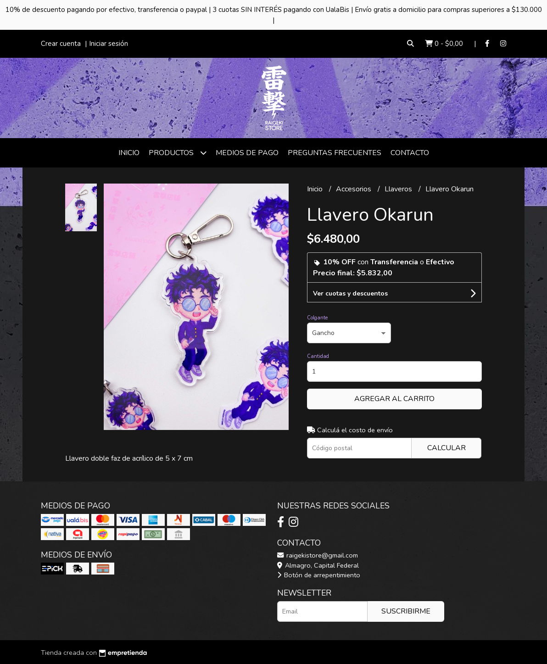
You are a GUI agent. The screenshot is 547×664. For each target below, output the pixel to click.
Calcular (446, 448)
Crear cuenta (61, 43)
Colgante (317, 317)
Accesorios (354, 189)
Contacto (410, 153)
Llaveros (399, 189)
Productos (178, 153)
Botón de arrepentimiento (318, 575)
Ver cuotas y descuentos (350, 293)
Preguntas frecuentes (334, 153)
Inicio (129, 153)
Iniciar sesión (108, 43)
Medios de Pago (247, 153)
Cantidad (318, 356)
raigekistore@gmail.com (317, 555)
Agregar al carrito (394, 399)
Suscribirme (405, 611)
